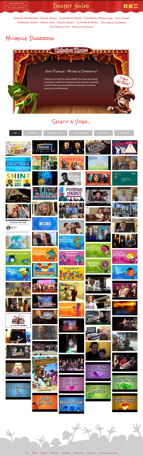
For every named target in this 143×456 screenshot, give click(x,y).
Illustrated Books (70, 18)
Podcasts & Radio (82, 26)
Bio (27, 453)
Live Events (124, 133)
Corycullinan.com (108, 453)
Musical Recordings (26, 18)
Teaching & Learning (113, 22)
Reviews (54, 453)
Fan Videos (103, 133)
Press (44, 453)
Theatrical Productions (98, 18)
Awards (66, 453)
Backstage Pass (81, 133)
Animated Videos (55, 133)
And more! (32, 133)
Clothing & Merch (87, 22)
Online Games (65, 22)
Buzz (34, 453)
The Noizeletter (59, 26)
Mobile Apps (47, 22)
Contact (91, 453)
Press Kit (79, 453)
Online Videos (48, 18)
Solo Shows (122, 18)
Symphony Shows (28, 22)
